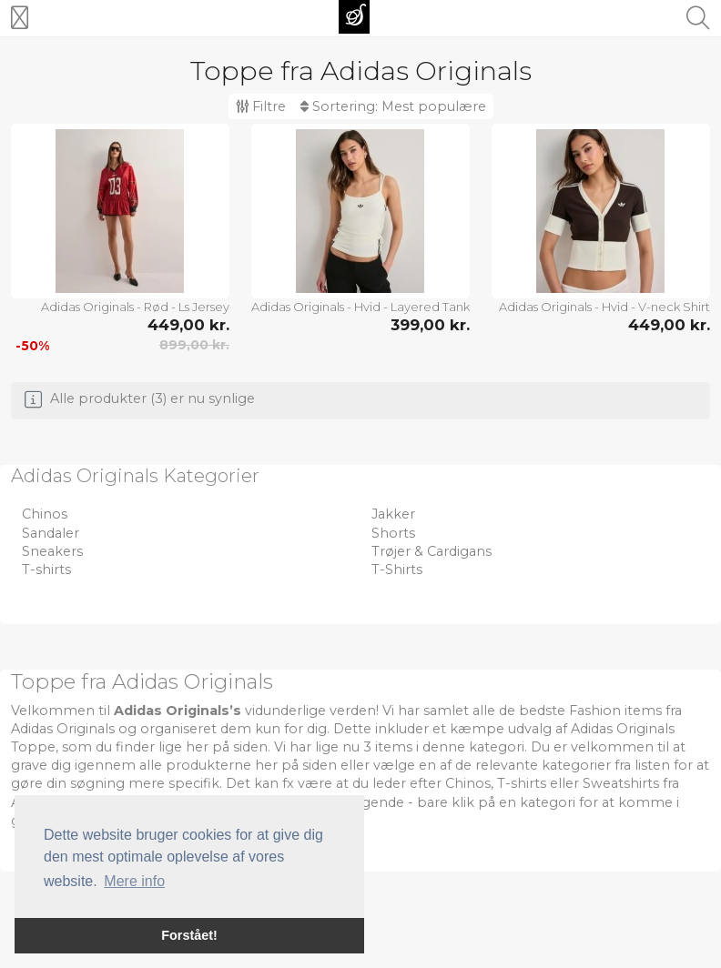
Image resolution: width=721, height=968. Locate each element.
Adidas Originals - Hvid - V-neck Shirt (604, 306)
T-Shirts (396, 569)
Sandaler (50, 533)
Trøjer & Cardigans (431, 551)
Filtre (261, 106)
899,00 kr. (194, 345)
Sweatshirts (621, 783)
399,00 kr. (430, 325)
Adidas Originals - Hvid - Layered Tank (360, 306)
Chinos (44, 514)
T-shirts (46, 569)
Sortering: (393, 106)
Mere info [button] (134, 881)
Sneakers (52, 551)
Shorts (393, 533)
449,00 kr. (188, 325)
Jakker (393, 514)
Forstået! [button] (189, 935)
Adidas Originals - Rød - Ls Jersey (135, 306)
